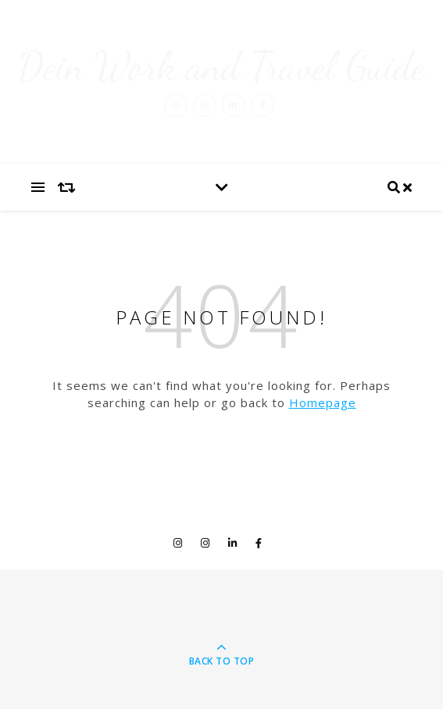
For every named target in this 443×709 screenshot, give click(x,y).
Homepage (322, 402)
